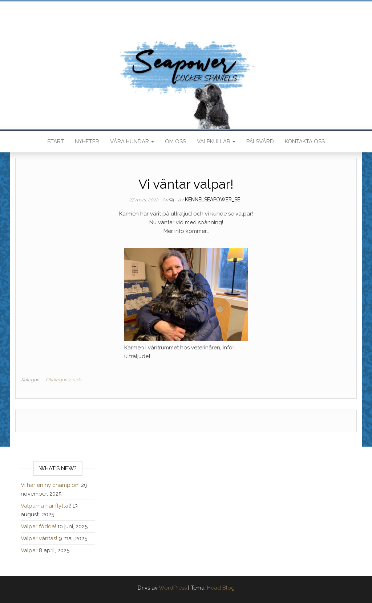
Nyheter (87, 141)
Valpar (29, 550)
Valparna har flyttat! (46, 505)
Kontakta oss (305, 141)
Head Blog (221, 587)
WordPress (173, 587)
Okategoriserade (64, 379)
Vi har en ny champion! (50, 485)
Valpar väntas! (39, 538)
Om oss (175, 141)
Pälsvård (260, 141)
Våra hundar (132, 141)
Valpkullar (216, 141)
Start (55, 141)
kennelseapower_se (212, 199)
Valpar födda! (38, 526)
